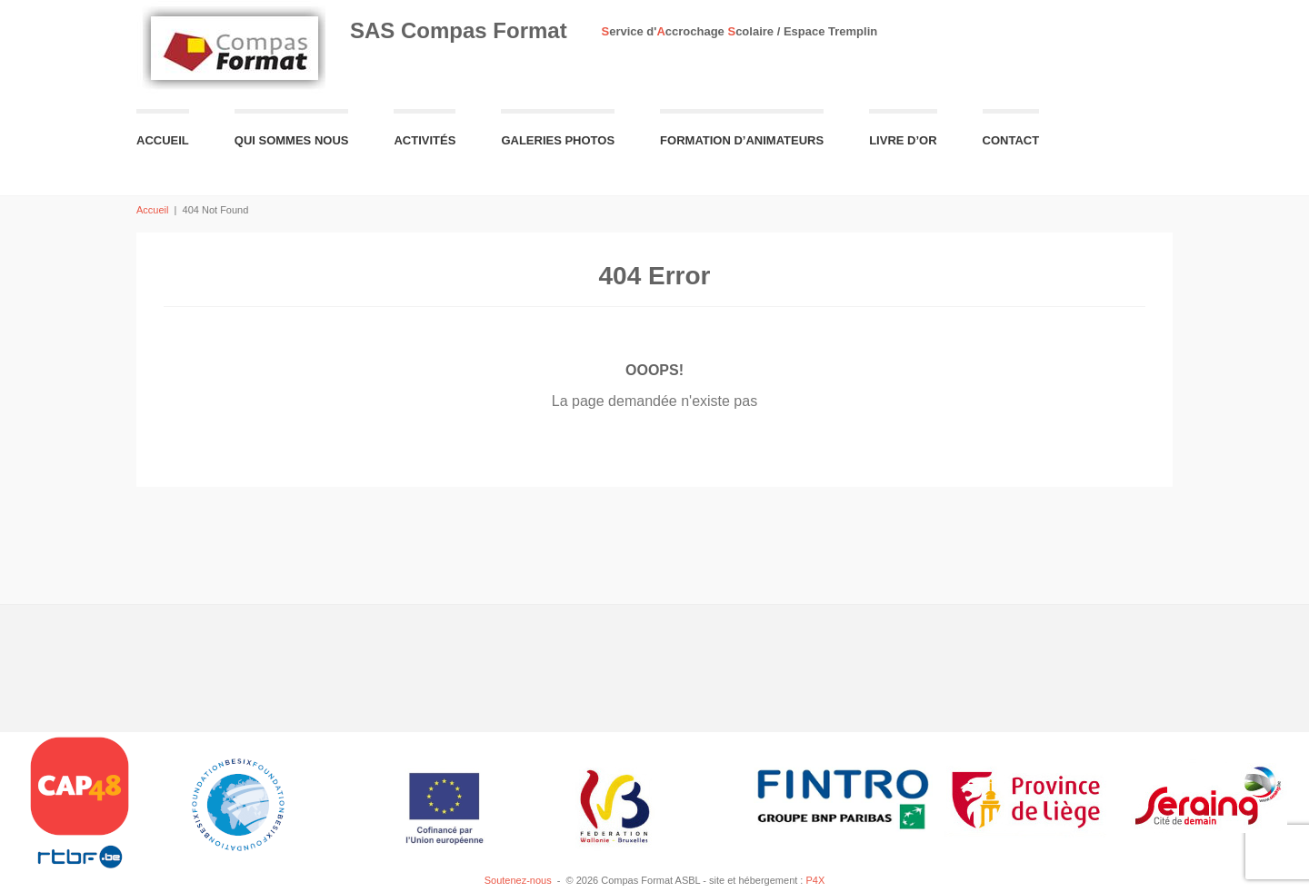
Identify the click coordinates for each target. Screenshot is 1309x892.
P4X (814, 880)
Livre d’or (902, 140)
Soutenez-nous (518, 880)
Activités (424, 140)
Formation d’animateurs (742, 140)
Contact (1011, 140)
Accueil (162, 140)
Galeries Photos (558, 140)
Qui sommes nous (292, 140)
